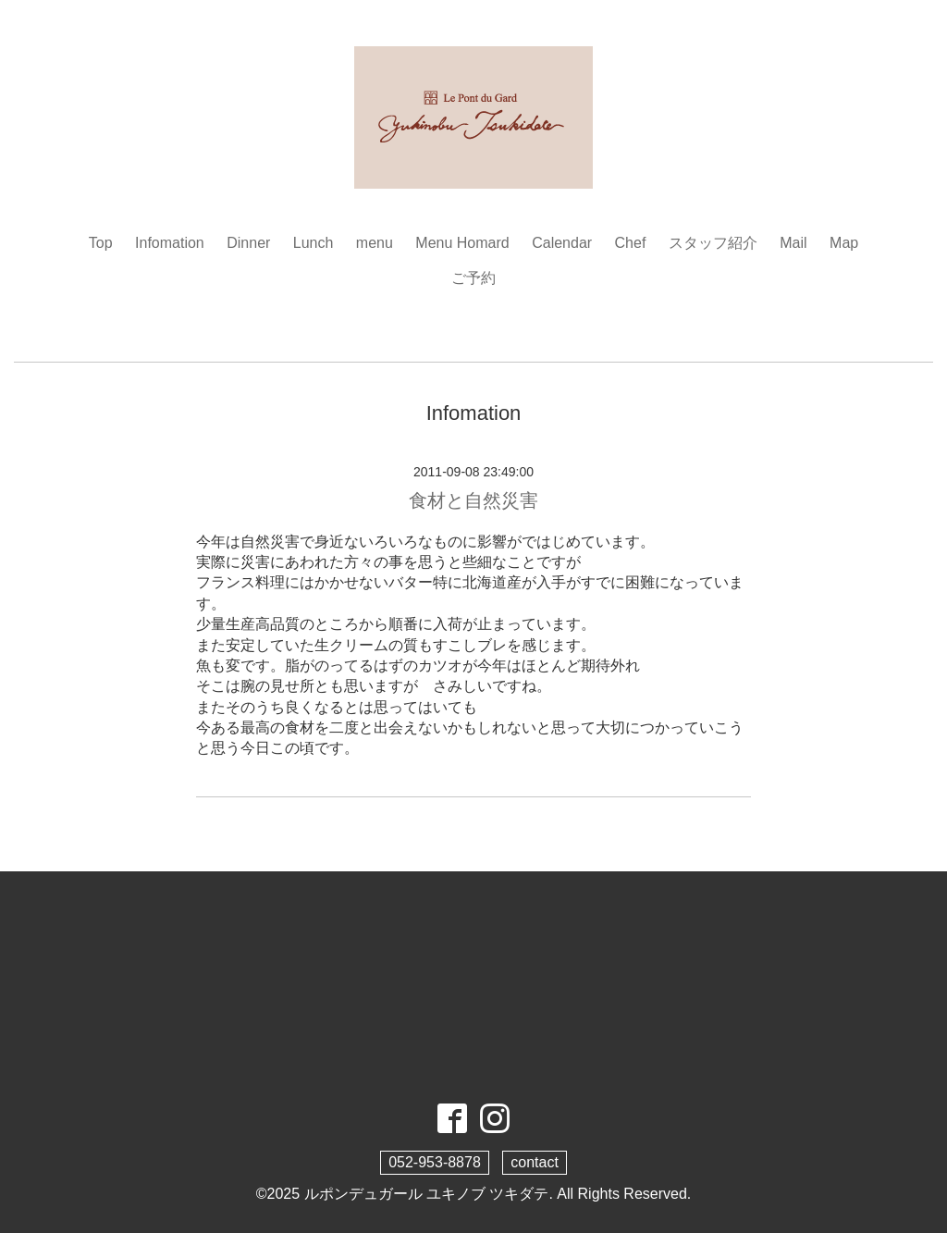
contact (534, 1162)
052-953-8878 (434, 1162)
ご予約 (473, 278)
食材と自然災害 (473, 500)
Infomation (169, 243)
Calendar (562, 243)
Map (844, 243)
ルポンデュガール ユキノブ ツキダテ (426, 1194)
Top (101, 243)
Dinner (248, 243)
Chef (630, 243)
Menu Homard (462, 243)
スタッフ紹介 (713, 243)
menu (374, 243)
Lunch (313, 243)
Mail (793, 243)
